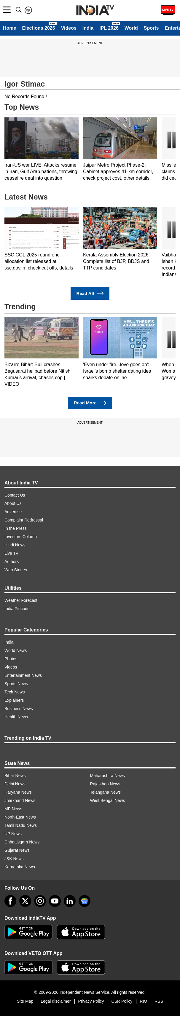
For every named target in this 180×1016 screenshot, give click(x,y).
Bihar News (15, 775)
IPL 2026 (109, 28)
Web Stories (15, 569)
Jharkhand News (19, 800)
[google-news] (84, 901)
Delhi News (15, 783)
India (87, 28)
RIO (143, 1001)
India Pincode (17, 608)
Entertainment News (23, 675)
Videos (69, 28)
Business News (18, 708)
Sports (151, 28)
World (131, 28)
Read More (90, 403)
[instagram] (40, 901)
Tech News (14, 692)
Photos (10, 658)
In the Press (15, 528)
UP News (13, 833)
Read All (90, 293)
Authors (11, 561)
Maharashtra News (107, 775)
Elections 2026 (38, 28)
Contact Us (14, 495)
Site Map (25, 1001)
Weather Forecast (20, 600)
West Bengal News (107, 800)
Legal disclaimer (56, 1001)
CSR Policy (122, 1001)
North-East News (20, 817)
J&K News (14, 858)
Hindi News (15, 545)
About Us (13, 503)
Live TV (11, 553)
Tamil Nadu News (20, 825)
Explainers (14, 700)
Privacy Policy (91, 1001)
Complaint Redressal (23, 520)
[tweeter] (25, 901)
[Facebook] (10, 901)
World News (15, 650)
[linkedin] (70, 901)
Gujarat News (17, 850)
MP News (13, 808)
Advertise (13, 511)
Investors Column (20, 536)
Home (9, 28)
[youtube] (55, 901)
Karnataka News (19, 867)
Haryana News (18, 792)
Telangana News (105, 792)
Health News (16, 716)
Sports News (16, 683)
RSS (158, 1001)
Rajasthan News (105, 783)
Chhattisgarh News (21, 842)
